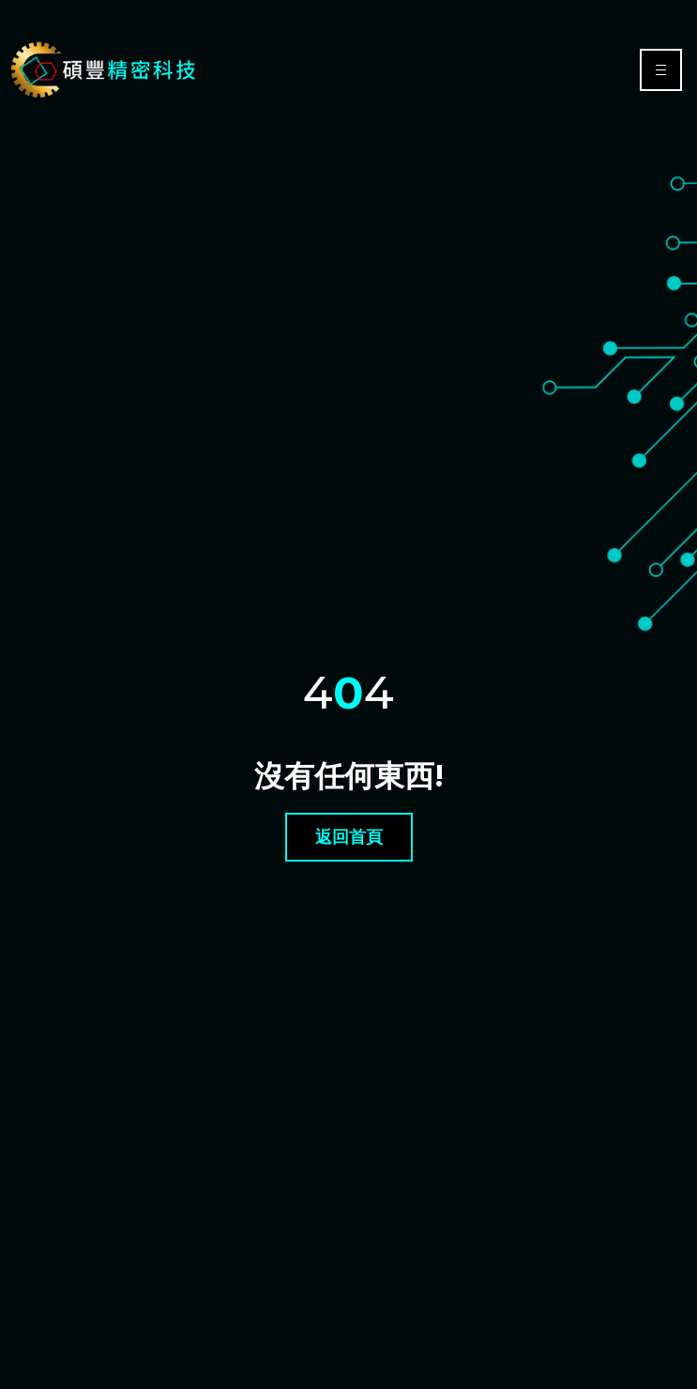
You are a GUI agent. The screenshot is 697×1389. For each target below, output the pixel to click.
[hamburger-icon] (661, 70)
